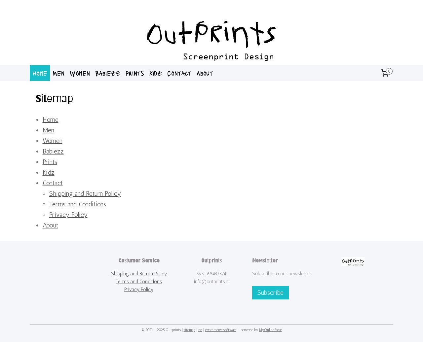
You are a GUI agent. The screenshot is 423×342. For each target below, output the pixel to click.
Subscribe (270, 292)
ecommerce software (220, 330)
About (205, 73)
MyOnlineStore (270, 330)
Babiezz (107, 73)
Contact (179, 73)
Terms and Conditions (77, 204)
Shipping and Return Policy (85, 193)
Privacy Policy (68, 215)
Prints (135, 73)
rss (200, 330)
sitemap (189, 330)
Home (39, 73)
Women (80, 73)
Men (58, 73)
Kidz (155, 73)
